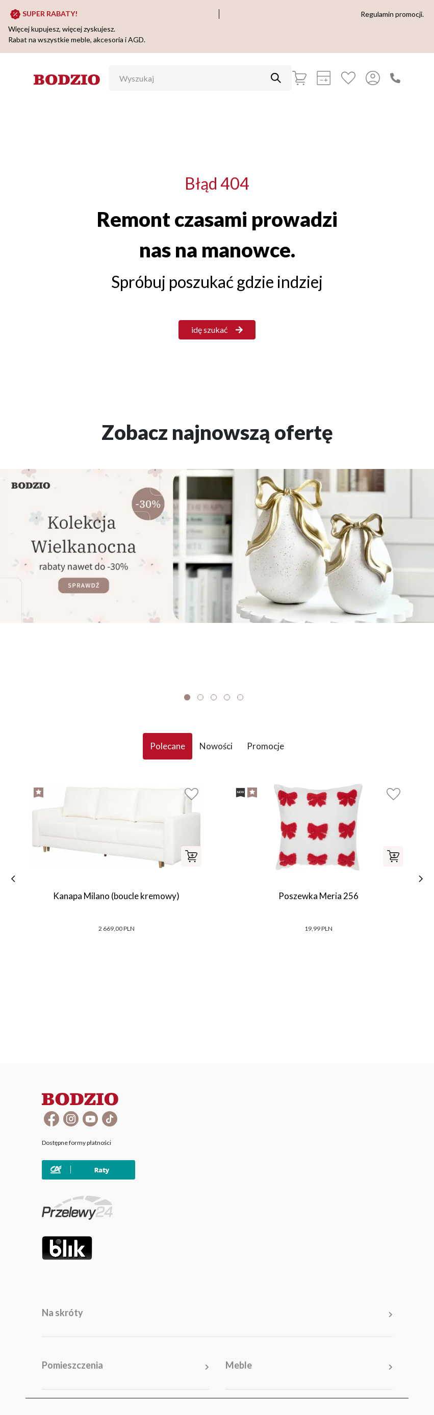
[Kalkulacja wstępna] (324, 78)
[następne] (421, 879)
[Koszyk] (299, 78)
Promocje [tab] (265, 746)
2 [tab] (200, 697)
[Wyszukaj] (192, 78)
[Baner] (217, 546)
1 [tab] (187, 697)
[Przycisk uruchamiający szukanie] (276, 78)
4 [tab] (227, 697)
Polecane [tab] (167, 746)
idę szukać (217, 329)
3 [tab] (214, 697)
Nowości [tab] (216, 746)
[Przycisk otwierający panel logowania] (373, 78)
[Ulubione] (348, 78)
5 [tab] (240, 697)
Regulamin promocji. (392, 14)
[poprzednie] (13, 879)
